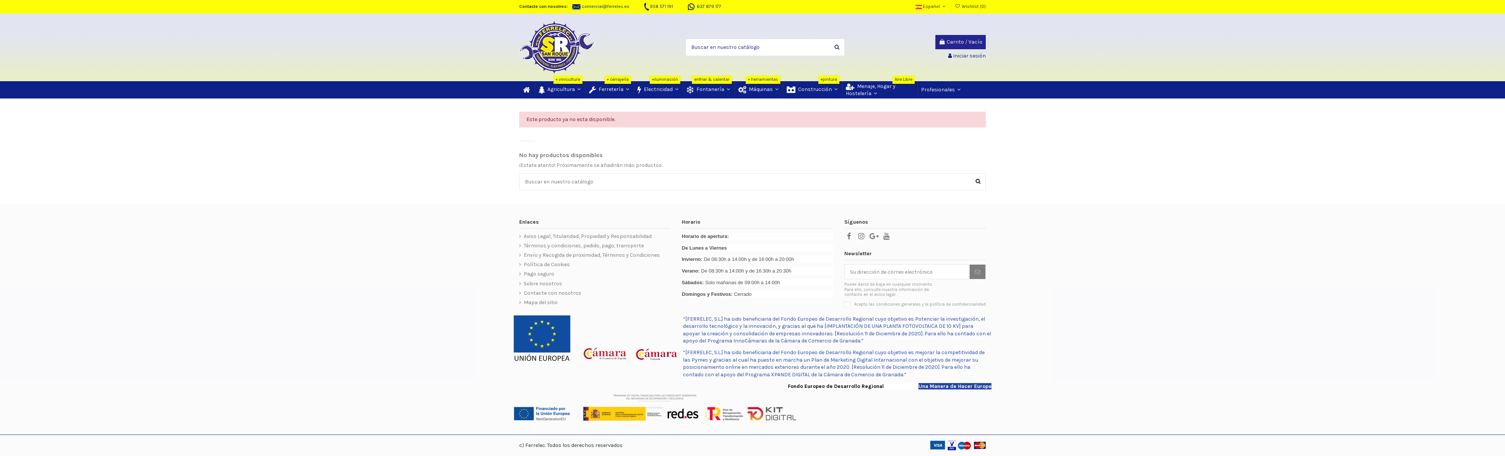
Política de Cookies (547, 264)
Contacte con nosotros (552, 293)
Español (931, 6)
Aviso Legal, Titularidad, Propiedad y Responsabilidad (588, 236)
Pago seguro (539, 274)
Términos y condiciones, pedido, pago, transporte (584, 245)
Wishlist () (970, 6)
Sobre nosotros (543, 283)
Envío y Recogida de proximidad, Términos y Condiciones (592, 255)
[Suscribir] (977, 272)
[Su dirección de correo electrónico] (907, 272)
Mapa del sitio (541, 302)
